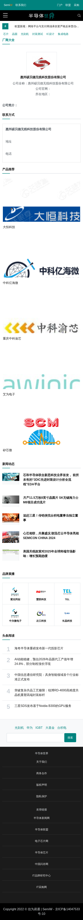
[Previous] (70, 26)
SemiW (47, 909)
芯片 (6, 33)
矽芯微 (7, 450)
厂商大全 (8, 40)
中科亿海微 (10, 282)
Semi (8, 5)
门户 (59, 5)
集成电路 (63, 33)
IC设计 (50, 33)
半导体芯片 (41, 852)
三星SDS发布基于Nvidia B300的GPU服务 (43, 705)
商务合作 (41, 773)
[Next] (76, 26)
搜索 (70, 737)
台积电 (61, 727)
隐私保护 (41, 796)
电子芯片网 (41, 841)
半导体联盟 (41, 829)
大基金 (50, 727)
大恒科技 (9, 227)
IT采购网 (41, 887)
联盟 (68, 5)
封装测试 (37, 33)
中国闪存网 (41, 864)
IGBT (39, 727)
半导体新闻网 (42, 817)
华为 (30, 727)
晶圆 (14, 33)
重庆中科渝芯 (12, 338)
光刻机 (25, 33)
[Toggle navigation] (79, 15)
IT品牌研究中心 (41, 875)
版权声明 (41, 784)
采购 (76, 5)
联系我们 (20, 5)
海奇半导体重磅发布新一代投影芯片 (39, 648)
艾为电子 (9, 394)
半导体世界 (41, 753)
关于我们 (41, 761)
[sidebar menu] (5, 15)
